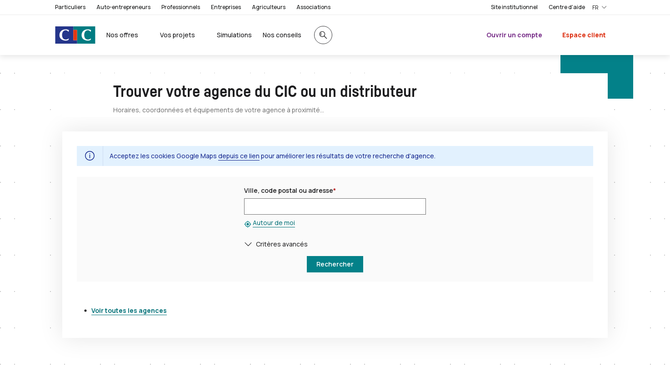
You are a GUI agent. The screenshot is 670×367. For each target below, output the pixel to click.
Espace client (584, 34)
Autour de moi (274, 222)
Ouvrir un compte (514, 34)
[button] (250, 244)
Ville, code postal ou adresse (290, 190)
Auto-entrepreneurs (123, 7)
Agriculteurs (268, 7)
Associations (313, 7)
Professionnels (180, 7)
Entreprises (226, 7)
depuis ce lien (239, 155)
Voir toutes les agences (129, 310)
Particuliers (70, 7)
